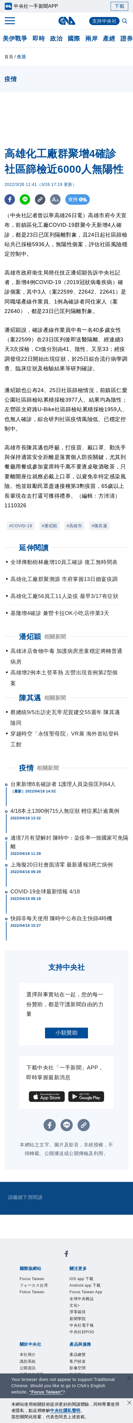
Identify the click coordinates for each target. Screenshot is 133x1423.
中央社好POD (89, 1300)
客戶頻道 (50, 1348)
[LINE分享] (25, 199)
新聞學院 (28, 1300)
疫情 (26, 768)
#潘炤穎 (49, 525)
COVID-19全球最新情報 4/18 (45, 892)
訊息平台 (94, 1348)
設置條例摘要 (99, 1316)
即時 (39, 38)
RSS (89, 1356)
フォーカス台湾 (70, 1259)
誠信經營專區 (66, 1324)
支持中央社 (104, 21)
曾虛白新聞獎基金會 (41, 1372)
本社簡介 (28, 1316)
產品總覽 (28, 1348)
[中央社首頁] (66, 21)
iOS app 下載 (33, 1284)
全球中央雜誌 (62, 1292)
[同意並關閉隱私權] (129, 1403)
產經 (109, 38)
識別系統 (50, 1316)
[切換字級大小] (55, 199)
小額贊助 (66, 1033)
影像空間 (72, 1348)
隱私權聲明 (97, 1324)
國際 (74, 38)
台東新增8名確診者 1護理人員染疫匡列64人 (63, 784)
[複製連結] (40, 199)
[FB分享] (9, 199)
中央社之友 (69, 1356)
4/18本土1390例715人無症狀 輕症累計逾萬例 (64, 811)
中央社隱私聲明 (65, 1410)
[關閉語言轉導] (129, 1379)
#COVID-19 (20, 525)
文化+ (86, 1292)
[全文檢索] (125, 21)
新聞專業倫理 (33, 1324)
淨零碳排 (104, 1292)
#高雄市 (74, 525)
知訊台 (47, 1356)
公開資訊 (72, 1316)
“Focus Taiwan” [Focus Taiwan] (46, 1392)
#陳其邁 (99, 525)
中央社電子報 (55, 1300)
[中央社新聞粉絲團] (18, 1243)
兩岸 (91, 38)
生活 (21, 56)
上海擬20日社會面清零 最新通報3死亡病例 (61, 865)
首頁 (8, 56)
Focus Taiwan (34, 1259)
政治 (56, 38)
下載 (119, 6)
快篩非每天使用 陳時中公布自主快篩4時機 (61, 918)
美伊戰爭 (15, 38)
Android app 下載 (71, 1284)
